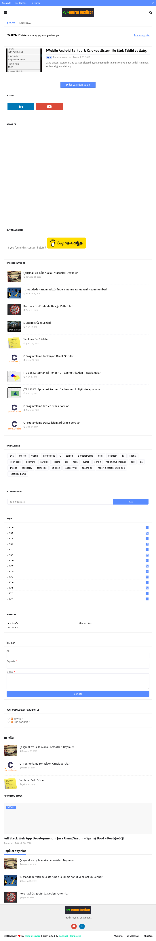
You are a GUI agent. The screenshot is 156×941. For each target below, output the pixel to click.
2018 (79, 571)
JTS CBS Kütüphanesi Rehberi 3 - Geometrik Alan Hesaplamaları (62, 372)
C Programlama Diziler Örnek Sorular (46, 406)
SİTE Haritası (133, 936)
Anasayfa (6, 3)
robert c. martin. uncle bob (111, 468)
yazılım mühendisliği (116, 462)
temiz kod (42, 468)
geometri (112, 456)
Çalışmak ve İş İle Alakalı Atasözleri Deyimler (50, 273)
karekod (44, 462)
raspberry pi (70, 468)
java (11, 456)
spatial (133, 456)
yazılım (34, 456)
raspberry (27, 468)
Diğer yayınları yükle (78, 84)
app (49, 57)
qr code (13, 468)
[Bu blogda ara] (60, 502)
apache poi (87, 468)
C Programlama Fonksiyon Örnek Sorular (48, 356)
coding (57, 462)
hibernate (30, 462)
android (22, 456)
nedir (100, 456)
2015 (79, 588)
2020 (79, 560)
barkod (69, 456)
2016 (79, 582)
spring (97, 462)
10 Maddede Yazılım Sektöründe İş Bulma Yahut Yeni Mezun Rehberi (65, 289)
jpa (141, 462)
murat (9, 843)
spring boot (49, 456)
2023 (79, 544)
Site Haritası (21, 3)
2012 (79, 593)
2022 (79, 549)
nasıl (75, 462)
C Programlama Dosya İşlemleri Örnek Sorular (51, 422)
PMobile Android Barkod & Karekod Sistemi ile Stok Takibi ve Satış (96, 51)
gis (66, 462)
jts (123, 456)
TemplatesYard (33, 936)
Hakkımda (36, 3)
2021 (79, 555)
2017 (79, 577)
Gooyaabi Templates (70, 936)
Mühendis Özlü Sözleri (37, 322)
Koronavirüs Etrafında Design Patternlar (48, 306)
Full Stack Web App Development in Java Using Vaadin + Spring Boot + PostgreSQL (64, 838)
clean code (15, 462)
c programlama (85, 456)
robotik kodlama (17, 474)
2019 (79, 566)
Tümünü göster (142, 35)
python (86, 462)
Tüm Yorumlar (20, 722)
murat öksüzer (63, 57)
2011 (79, 599)
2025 (79, 533)
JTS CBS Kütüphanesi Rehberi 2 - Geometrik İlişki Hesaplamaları (62, 389)
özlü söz (56, 468)
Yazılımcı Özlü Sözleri (36, 339)
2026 (79, 527)
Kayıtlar (16, 718)
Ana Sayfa (12, 623)
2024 (79, 538)
